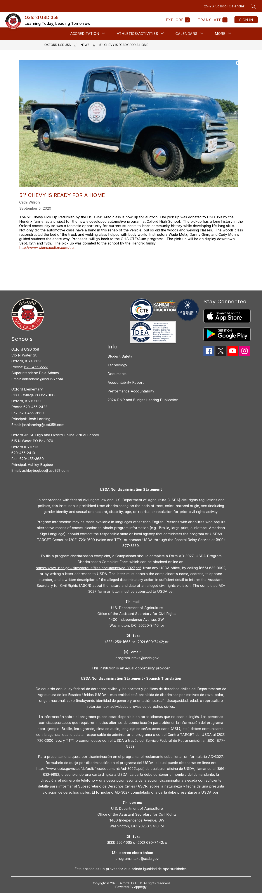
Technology (117, 365)
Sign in (246, 20)
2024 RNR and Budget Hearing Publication (143, 400)
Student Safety (120, 356)
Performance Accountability (131, 391)
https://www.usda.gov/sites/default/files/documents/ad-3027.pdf (88, 568)
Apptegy (140, 887)
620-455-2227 (36, 367)
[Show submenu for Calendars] (186, 33)
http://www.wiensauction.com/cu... (47, 247)
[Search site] (253, 6)
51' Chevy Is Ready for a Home (123, 45)
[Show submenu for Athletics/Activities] (137, 33)
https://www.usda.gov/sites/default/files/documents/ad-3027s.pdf (89, 768)
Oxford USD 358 (57, 45)
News (85, 45)
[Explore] (177, 20)
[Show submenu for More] (220, 33)
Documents (117, 374)
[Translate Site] (212, 20)
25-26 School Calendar (224, 6)
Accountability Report (126, 382)
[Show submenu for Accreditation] (84, 33)
